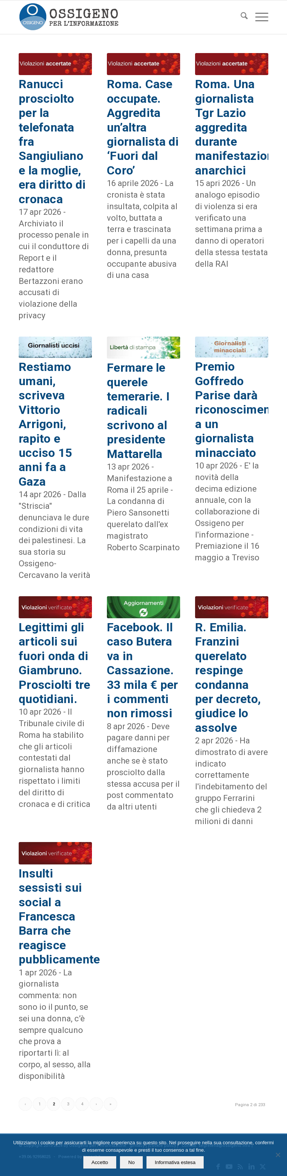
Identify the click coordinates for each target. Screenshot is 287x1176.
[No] (277, 1154)
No (131, 1162)
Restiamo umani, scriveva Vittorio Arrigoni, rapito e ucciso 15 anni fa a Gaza (45, 424)
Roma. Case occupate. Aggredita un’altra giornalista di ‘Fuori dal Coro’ (143, 127)
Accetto (100, 1162)
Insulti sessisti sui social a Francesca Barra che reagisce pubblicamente (59, 916)
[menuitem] (240, 17)
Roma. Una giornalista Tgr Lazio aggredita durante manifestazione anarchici (237, 127)
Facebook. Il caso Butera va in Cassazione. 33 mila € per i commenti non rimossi (142, 670)
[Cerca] (240, 17)
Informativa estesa (175, 1162)
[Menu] (258, 17)
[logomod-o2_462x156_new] (68, 17)
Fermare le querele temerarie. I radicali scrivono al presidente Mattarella (138, 410)
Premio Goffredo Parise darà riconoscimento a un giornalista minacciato (238, 409)
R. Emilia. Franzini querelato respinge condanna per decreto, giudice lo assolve (228, 677)
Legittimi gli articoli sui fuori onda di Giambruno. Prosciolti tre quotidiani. (54, 663)
